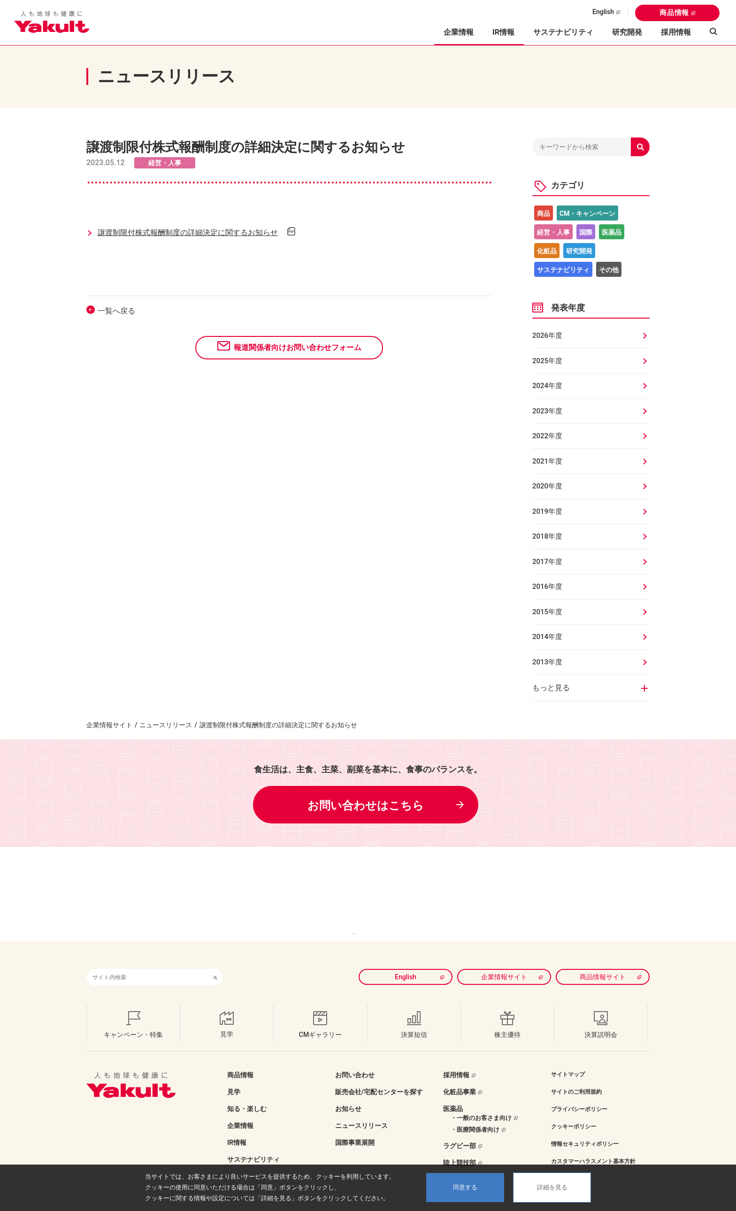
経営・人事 (553, 232)
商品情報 (674, 12)
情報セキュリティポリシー (585, 1130)
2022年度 (547, 436)
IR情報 (236, 1128)
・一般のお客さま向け (481, 1103)
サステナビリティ (563, 32)
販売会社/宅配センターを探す (379, 1078)
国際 (585, 232)
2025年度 (547, 361)
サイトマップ (568, 1060)
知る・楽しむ (247, 1094)
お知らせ (348, 1094)
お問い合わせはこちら (365, 805)
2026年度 (547, 335)
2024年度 (547, 385)
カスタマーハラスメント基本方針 (593, 1147)
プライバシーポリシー (579, 1095)
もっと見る (551, 687)
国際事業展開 (355, 1128)
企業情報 (240, 1111)
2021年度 (547, 461)
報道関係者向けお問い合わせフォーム (297, 347)
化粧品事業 (459, 1078)
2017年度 (547, 561)
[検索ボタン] (215, 963)
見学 (233, 1078)
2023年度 (547, 411)
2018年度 (547, 536)
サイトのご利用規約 (576, 1077)
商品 (543, 213)
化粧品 (547, 251)
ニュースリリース (165, 725)
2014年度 (547, 636)
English (603, 11)
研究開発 (627, 32)
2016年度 (547, 586)
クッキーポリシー (573, 1112)
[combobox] (147, 963)
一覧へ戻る (116, 310)
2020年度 (547, 486)
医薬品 (611, 232)
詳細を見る (552, 1187)
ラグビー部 (459, 1131)
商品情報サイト (603, 963)
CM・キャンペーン (587, 213)
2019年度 (547, 511)
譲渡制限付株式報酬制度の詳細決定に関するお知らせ (188, 232)
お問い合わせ (355, 1061)
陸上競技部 (459, 1148)
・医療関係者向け (475, 1115)
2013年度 (547, 662)
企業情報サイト (109, 725)
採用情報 (676, 32)
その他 (609, 270)
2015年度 (547, 612)
